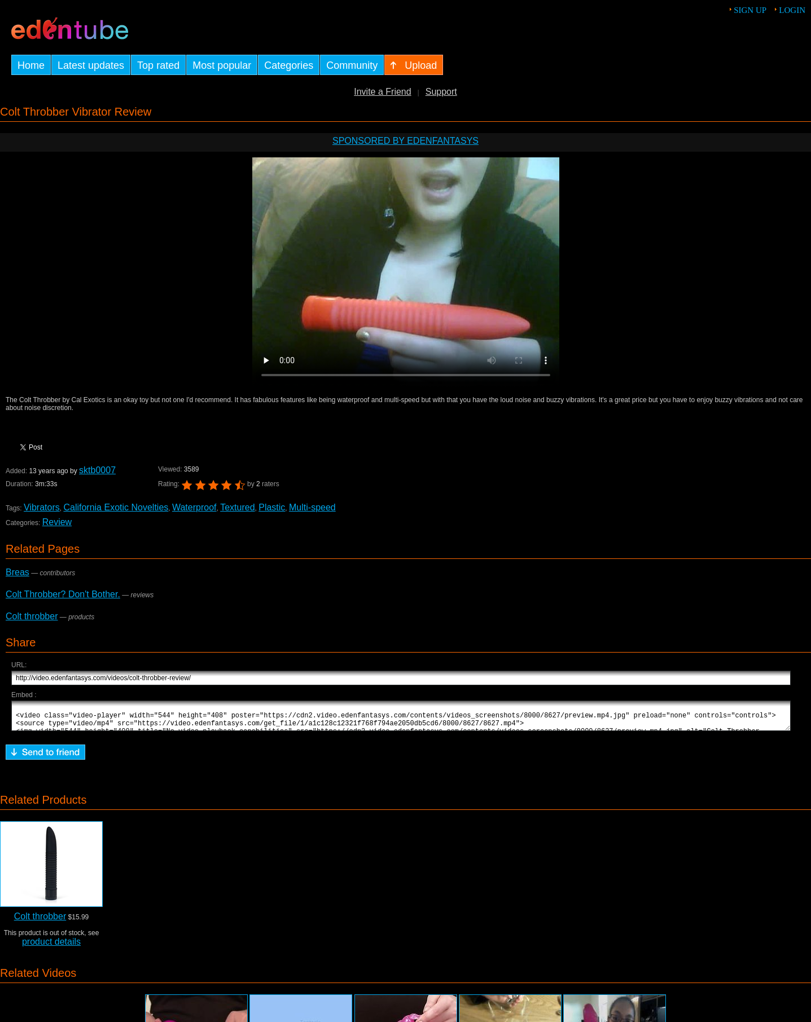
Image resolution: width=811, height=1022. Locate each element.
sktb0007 (97, 470)
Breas (17, 572)
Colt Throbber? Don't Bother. (63, 594)
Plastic (271, 507)
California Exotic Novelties (115, 507)
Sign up (750, 10)
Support (441, 91)
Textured (237, 507)
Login (792, 10)
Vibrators (42, 507)
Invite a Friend (382, 91)
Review (57, 522)
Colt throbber (32, 616)
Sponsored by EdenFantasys (405, 141)
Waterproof (194, 507)
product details (51, 946)
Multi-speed (312, 507)
